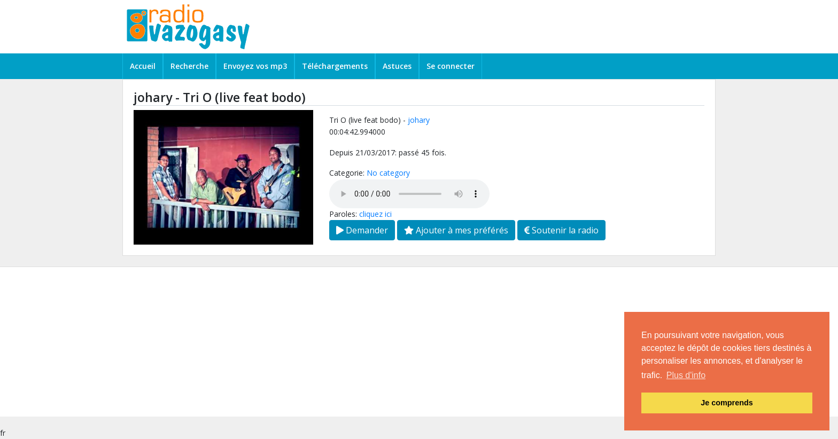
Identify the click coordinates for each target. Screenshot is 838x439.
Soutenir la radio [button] (561, 230)
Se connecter (450, 66)
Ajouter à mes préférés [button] (456, 230)
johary (419, 120)
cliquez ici (375, 214)
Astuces (397, 66)
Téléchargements (335, 66)
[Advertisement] (320, 342)
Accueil (143, 66)
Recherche (189, 66)
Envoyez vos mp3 (255, 66)
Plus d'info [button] (685, 375)
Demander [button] (362, 230)
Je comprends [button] (727, 402)
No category (388, 173)
